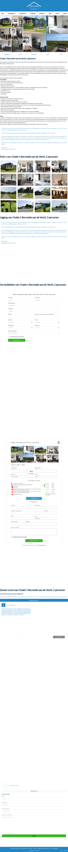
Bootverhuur (22, 13)
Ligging (47, 54)
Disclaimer (65, 850)
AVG (61, 850)
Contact (57, 13)
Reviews (65, 13)
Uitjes (50, 13)
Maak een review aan (34, 600)
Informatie (6, 54)
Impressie (20, 54)
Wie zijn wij (41, 13)
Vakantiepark (11, 13)
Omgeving (32, 13)
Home (2, 13)
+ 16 (17, 46)
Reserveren (34, 54)
